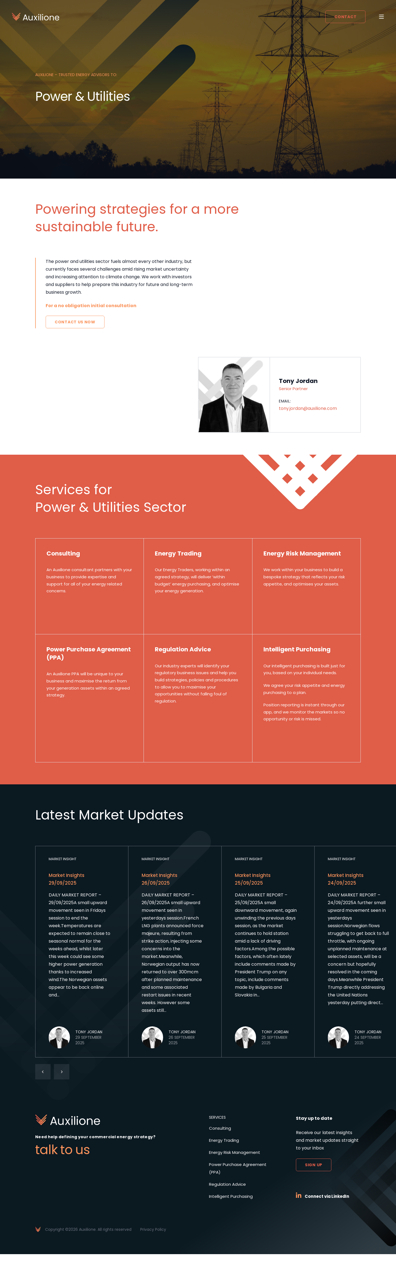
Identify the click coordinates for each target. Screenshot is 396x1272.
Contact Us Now (75, 322)
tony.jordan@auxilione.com (308, 410)
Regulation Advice (228, 1202)
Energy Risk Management (236, 1170)
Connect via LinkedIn (329, 1214)
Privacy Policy (153, 1247)
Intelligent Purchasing (232, 1214)
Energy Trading (225, 1158)
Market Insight (64, 876)
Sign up (313, 1182)
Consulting (220, 1146)
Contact (344, 17)
